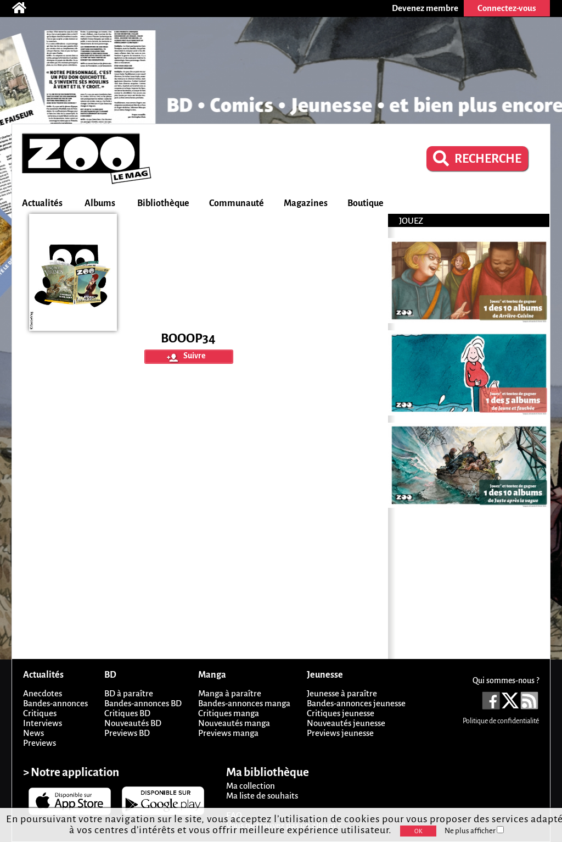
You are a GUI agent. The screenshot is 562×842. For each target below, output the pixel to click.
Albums (100, 203)
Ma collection (250, 785)
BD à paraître (128, 693)
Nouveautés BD (132, 723)
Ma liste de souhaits (262, 795)
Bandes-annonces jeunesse (356, 703)
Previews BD (127, 733)
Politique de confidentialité (501, 721)
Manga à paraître (229, 693)
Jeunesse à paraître (342, 693)
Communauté (236, 203)
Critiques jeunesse (340, 713)
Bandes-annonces (55, 703)
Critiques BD (127, 713)
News (33, 733)
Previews (39, 742)
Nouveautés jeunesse (346, 723)
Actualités (42, 203)
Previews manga (228, 733)
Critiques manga (228, 713)
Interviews (42, 723)
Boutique (365, 203)
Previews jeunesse (340, 733)
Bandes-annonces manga (244, 703)
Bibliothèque (163, 203)
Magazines (306, 203)
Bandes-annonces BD (143, 703)
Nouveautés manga (234, 723)
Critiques (40, 713)
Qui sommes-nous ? (506, 680)
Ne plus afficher (474, 831)
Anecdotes (42, 693)
